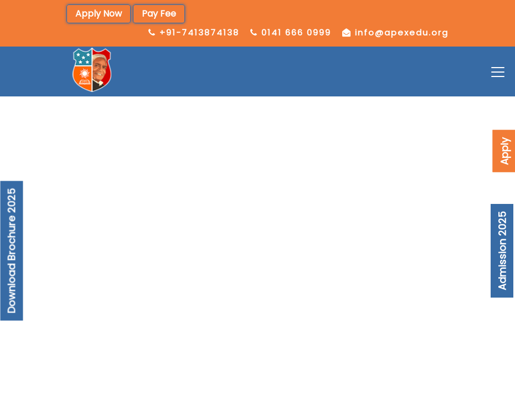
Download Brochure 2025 (12, 251)
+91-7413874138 (199, 32)
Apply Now (98, 13)
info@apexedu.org (402, 32)
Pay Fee (159, 13)
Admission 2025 (502, 250)
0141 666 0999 (296, 32)
